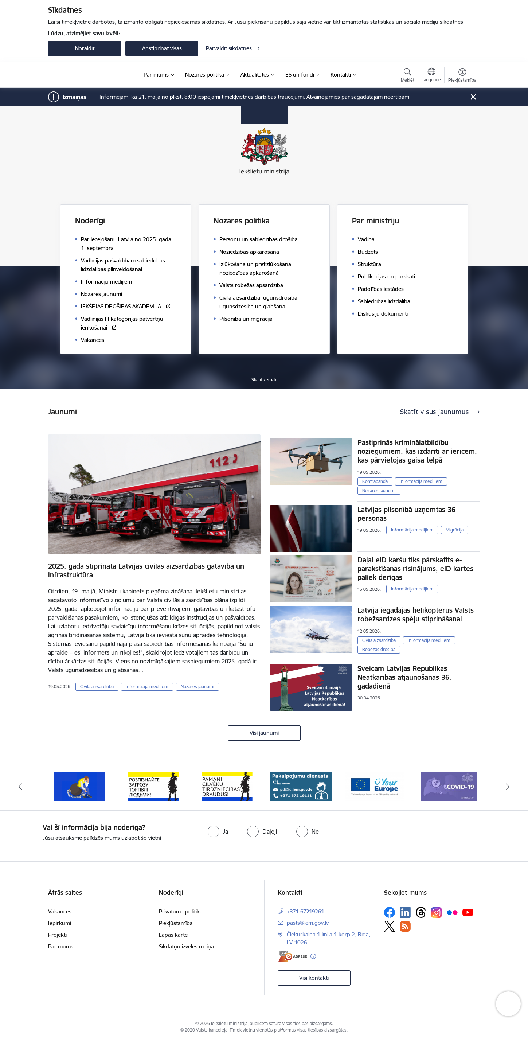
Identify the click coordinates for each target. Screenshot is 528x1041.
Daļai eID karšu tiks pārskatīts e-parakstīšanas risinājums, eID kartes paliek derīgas (415, 568)
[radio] (218, 831)
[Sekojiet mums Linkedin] (405, 912)
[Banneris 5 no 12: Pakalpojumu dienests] (375, 786)
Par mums (60, 946)
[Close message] (473, 97)
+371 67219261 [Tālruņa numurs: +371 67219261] (305, 911)
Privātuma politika (181, 911)
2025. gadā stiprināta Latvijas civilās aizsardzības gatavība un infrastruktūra (146, 570)
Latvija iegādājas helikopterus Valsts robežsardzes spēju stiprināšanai (415, 614)
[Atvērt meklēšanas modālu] (407, 76)
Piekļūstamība (176, 923)
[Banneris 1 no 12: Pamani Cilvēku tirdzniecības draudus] (79, 786)
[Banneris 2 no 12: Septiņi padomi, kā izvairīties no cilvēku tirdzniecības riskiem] (153, 786)
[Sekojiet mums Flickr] (452, 912)
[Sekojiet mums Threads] (420, 912)
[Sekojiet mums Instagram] (436, 912)
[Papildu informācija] (313, 956)
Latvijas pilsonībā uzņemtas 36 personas (406, 514)
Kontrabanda (375, 481)
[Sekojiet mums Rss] (405, 926)
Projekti (57, 934)
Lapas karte (173, 934)
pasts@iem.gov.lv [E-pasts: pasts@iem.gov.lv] (308, 922)
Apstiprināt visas (162, 48)
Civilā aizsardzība (97, 686)
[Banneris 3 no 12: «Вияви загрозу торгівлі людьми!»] (227, 786)
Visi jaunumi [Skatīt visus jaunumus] (264, 732)
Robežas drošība (378, 649)
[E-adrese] (292, 956)
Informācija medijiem (147, 686)
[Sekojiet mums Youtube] (467, 912)
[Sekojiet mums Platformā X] (389, 926)
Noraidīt (84, 48)
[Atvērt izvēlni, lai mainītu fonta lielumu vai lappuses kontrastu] (462, 76)
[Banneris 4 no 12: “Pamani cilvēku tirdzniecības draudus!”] (300, 786)
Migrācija (455, 530)
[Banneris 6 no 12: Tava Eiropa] (448, 786)
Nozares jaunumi (197, 686)
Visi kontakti (314, 977)
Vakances (59, 911)
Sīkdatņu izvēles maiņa (186, 946)
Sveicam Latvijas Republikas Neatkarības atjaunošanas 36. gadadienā (404, 677)
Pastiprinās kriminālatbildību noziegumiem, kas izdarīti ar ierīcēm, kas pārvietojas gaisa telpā (417, 451)
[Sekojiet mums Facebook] (389, 912)
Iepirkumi (59, 923)
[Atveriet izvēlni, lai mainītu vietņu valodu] (431, 75)
